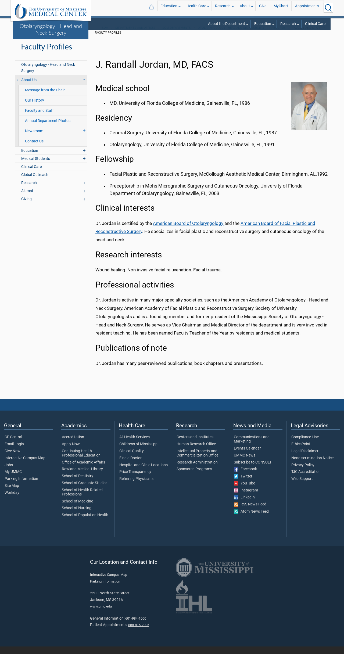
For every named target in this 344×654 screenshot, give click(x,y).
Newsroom (34, 138)
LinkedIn (244, 504)
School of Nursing (76, 515)
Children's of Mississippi (138, 451)
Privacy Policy (302, 472)
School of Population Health (85, 522)
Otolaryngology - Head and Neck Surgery (51, 29)
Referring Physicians (136, 486)
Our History (34, 107)
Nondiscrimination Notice (312, 465)
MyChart (281, 7)
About (245, 7)
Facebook (245, 477)
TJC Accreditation (306, 479)
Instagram (246, 497)
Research (223, 7)
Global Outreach (34, 182)
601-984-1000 (135, 626)
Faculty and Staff (39, 118)
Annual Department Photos (47, 128)
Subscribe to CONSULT (252, 470)
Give (262, 7)
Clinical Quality (131, 458)
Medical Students (35, 166)
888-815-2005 (138, 632)
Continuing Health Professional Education (81, 460)
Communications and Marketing (252, 446)
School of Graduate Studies (84, 490)
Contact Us (34, 148)
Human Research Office (196, 451)
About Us (278, 35)
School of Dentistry (77, 483)
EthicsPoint (300, 451)
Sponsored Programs (194, 477)
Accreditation (73, 444)
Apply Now (71, 451)
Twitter (243, 483)
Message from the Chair (45, 97)
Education (168, 7)
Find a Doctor (130, 465)
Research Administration (197, 470)
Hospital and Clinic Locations (143, 472)
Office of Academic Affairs (83, 470)
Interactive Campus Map (25, 465)
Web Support (302, 486)
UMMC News (244, 463)
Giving (26, 206)
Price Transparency (135, 479)
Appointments (307, 7)
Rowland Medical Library (82, 477)
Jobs (9, 472)
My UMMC (13, 479)
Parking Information (21, 486)
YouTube (244, 490)
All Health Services (134, 444)
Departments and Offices (135, 35)
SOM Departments (176, 35)
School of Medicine (77, 508)
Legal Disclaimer (304, 458)
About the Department (226, 23)
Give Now (12, 458)
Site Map (12, 493)
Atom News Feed (251, 519)
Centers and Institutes (195, 444)
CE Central (13, 444)
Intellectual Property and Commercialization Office (197, 460)
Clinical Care (315, 23)
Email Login (14, 451)
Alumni (27, 198)
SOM (105, 35)
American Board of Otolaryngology (188, 230)
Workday (12, 500)
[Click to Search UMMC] (328, 8)
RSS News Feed (250, 512)
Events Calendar (247, 456)
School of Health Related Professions (82, 499)
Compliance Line (305, 444)
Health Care (196, 7)
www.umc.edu (101, 614)
